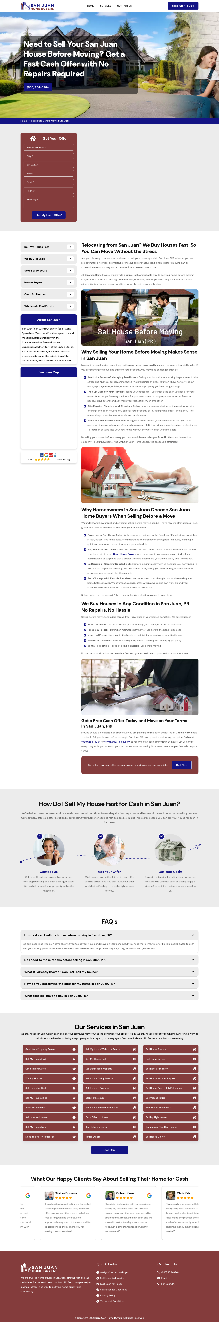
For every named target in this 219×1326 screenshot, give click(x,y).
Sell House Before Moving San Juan (50, 120)
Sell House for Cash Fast (113, 1293)
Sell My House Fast (35, 1063)
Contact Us (124, 5)
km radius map (48, 414)
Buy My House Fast (95, 1063)
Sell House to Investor (112, 1282)
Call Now (182, 766)
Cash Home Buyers (35, 1073)
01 (39, 837)
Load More (110, 1154)
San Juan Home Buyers (108, 1322)
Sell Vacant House (155, 1102)
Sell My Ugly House (156, 1121)
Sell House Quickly (156, 1053)
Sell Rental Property (157, 1073)
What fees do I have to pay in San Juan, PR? (109, 1000)
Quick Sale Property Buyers (40, 1053)
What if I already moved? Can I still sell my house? (109, 976)
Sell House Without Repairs (160, 1082)
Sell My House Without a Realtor (103, 1053)
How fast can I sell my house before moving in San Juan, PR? (109, 939)
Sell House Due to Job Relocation (164, 1092)
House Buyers (92, 1141)
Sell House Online (155, 1141)
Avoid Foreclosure (35, 1111)
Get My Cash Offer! (48, 215)
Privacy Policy (107, 1299)
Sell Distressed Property (98, 1073)
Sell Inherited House (36, 1121)
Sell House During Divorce (99, 1082)
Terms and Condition (111, 1305)
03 (161, 837)
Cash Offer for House (96, 1121)
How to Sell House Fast (158, 1111)
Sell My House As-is (36, 1102)
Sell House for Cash (36, 1092)
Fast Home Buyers (155, 1063)
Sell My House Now (35, 1131)
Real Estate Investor (96, 1131)
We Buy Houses (33, 1082)
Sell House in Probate (97, 1092)
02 (100, 837)
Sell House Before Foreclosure (101, 1111)
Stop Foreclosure (94, 1102)
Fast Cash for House (111, 1288)
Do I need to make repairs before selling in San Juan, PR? (109, 964)
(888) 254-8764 (183, 6)
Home (90, 5)
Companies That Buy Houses (161, 1131)
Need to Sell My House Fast (40, 1141)
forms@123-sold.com (117, 742)
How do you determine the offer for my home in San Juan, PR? (109, 988)
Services (105, 5)
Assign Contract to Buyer (114, 1276)
